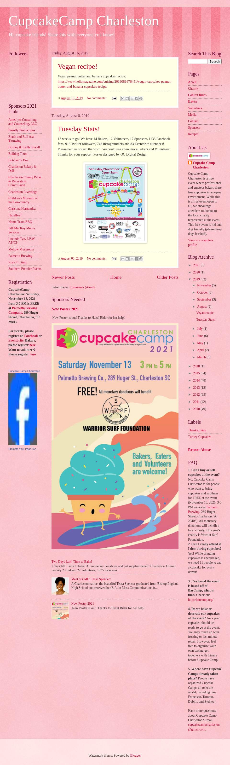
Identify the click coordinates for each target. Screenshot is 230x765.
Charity (193, 88)
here (32, 345)
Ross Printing (17, 262)
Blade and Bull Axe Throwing (21, 139)
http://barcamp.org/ (200, 600)
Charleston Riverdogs (22, 192)
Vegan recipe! (78, 66)
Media (192, 114)
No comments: (97, 98)
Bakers (192, 101)
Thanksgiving (197, 430)
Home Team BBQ (20, 222)
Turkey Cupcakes (199, 437)
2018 (197, 366)
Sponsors (194, 127)
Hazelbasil (15, 215)
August (202, 306)
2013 (197, 387)
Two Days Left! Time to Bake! (72, 561)
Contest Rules (197, 95)
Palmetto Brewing (20, 256)
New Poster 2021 (65, 309)
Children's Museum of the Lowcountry (23, 200)
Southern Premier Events (24, 269)
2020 (197, 272)
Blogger (135, 755)
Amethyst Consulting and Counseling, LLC (22, 122)
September (204, 299)
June (200, 336)
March (202, 357)
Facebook (31, 336)
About (192, 82)
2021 (197, 265)
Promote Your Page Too (22, 448)
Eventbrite (15, 340)
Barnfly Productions (21, 130)
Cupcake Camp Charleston (24, 371)
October (203, 292)
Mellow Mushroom (21, 249)
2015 (197, 373)
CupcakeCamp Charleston (83, 21)
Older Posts (167, 277)
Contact (193, 121)
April (201, 350)
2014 (197, 380)
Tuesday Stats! (79, 129)
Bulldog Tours (17, 154)
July (200, 328)
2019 (197, 279)
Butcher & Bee (18, 160)
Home (115, 277)
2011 (197, 402)
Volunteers (195, 108)
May (200, 343)
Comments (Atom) (82, 287)
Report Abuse (199, 450)
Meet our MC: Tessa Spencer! (91, 579)
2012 (197, 394)
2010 (197, 409)
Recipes (193, 134)
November (204, 285)
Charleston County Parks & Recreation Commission (24, 181)
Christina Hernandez (22, 208)
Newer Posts (63, 277)
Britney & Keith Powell (24, 147)
